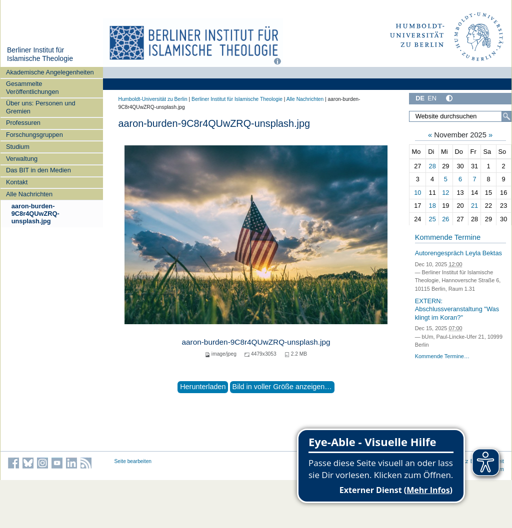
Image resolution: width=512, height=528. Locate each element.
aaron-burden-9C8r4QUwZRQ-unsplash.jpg (36, 213)
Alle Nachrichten (29, 194)
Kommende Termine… (442, 356)
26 (445, 219)
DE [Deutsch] (420, 98)
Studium (18, 146)
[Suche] (507, 116)
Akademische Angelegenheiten (50, 72)
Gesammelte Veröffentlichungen (32, 87)
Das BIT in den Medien (38, 170)
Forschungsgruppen (34, 134)
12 (445, 192)
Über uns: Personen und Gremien (41, 106)
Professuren (23, 122)
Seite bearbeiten (133, 461)
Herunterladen (203, 387)
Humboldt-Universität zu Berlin (153, 99)
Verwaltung (22, 158)
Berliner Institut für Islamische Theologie (40, 54)
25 (432, 219)
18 (432, 205)
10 (417, 192)
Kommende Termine (447, 237)
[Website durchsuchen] (460, 116)
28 (432, 166)
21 (474, 205)
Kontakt (17, 182)
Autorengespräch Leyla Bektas (458, 253)
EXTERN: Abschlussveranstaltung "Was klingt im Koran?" (457, 309)
